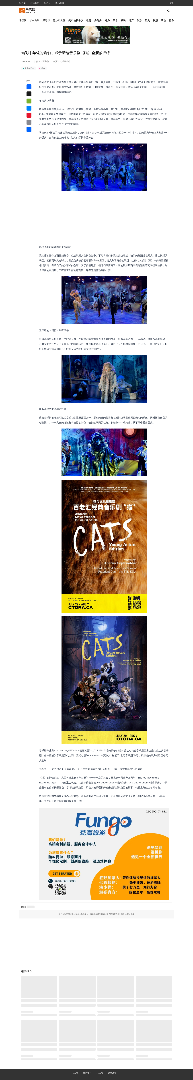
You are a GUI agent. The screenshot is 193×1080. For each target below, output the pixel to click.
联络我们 (35, 3)
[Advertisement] (104, 212)
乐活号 (47, 3)
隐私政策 (59, 3)
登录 (172, 3)
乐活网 (22, 3)
